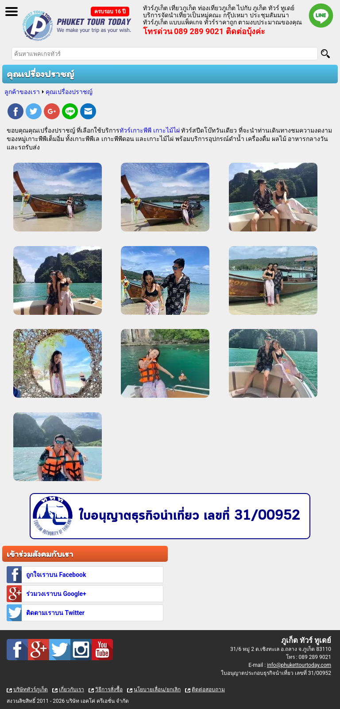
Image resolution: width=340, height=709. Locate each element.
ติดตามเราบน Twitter (55, 612)
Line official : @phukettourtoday (321, 15)
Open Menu (11, 11)
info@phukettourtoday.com (299, 665)
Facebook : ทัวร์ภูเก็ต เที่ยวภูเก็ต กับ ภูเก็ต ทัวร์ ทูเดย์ (17, 649)
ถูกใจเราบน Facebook (56, 574)
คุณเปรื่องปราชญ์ (69, 91)
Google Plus (52, 112)
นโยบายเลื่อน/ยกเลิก (157, 689)
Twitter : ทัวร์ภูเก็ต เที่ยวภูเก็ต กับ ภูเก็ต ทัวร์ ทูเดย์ (59, 649)
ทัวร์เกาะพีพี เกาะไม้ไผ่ (149, 130)
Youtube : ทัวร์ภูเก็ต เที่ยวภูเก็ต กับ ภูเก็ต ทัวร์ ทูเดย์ (102, 649)
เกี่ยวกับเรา (71, 689)
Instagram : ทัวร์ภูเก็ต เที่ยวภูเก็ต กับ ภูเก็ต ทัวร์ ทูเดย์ (81, 649)
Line (70, 112)
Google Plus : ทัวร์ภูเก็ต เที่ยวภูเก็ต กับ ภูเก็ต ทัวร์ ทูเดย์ (38, 649)
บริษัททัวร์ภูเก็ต (30, 689)
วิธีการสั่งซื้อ (109, 689)
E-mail (88, 112)
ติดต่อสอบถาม (208, 689)
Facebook (15, 112)
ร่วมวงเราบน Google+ (56, 593)
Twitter (34, 112)
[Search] (325, 53)
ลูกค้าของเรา (22, 91)
